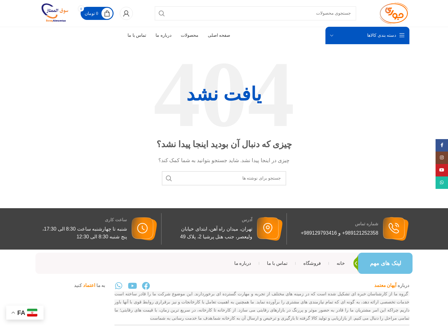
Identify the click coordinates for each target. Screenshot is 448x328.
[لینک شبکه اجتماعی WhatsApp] (442, 182)
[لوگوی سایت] (390, 15)
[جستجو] (255, 16)
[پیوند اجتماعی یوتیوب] (442, 170)
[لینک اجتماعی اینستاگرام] (442, 158)
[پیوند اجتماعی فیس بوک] (442, 145)
